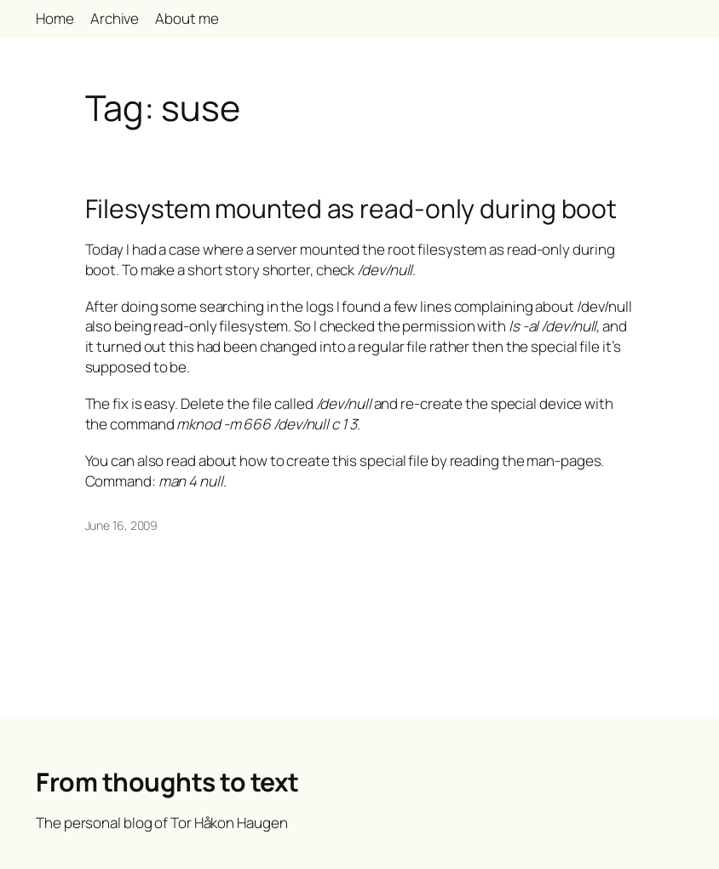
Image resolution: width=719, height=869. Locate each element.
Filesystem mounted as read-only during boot (351, 208)
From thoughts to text (167, 781)
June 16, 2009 (121, 525)
